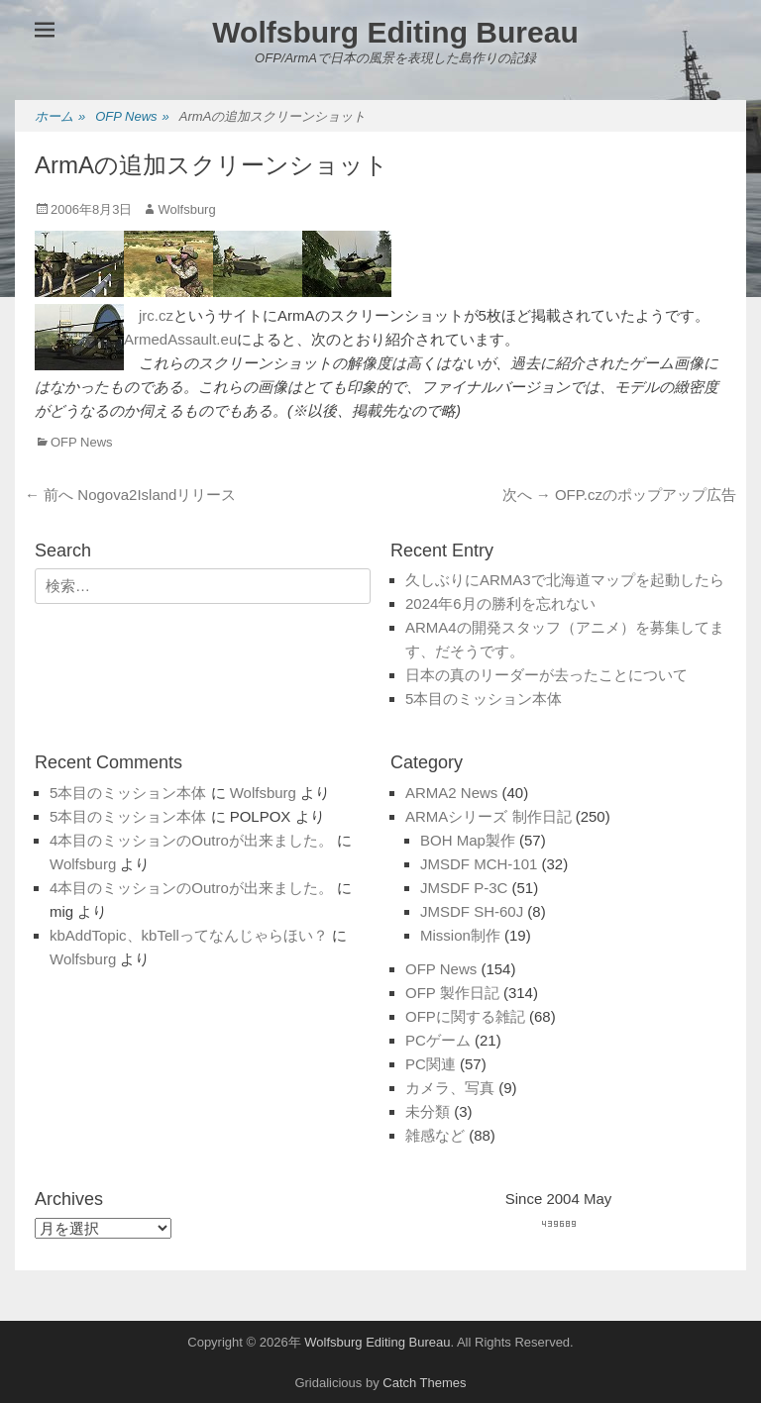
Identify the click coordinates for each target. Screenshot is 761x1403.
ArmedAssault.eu (180, 339)
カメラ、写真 (449, 1087)
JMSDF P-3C (463, 887)
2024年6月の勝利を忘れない (500, 603)
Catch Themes (424, 1382)
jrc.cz (156, 315)
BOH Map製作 (467, 840)
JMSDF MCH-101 (478, 863)
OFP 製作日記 (452, 992)
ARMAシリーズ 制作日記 (488, 816)
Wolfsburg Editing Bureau (395, 32)
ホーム (60, 117)
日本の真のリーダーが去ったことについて (546, 674)
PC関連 (430, 1063)
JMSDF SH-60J (471, 911)
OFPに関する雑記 (465, 1016)
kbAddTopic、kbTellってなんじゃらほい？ (189, 935)
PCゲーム (438, 1040)
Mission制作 (460, 935)
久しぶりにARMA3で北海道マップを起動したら (564, 579)
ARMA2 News (451, 792)
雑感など (435, 1135)
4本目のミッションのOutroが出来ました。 (191, 840)
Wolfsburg (186, 209)
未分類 (427, 1111)
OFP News (132, 117)
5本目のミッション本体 (483, 698)
